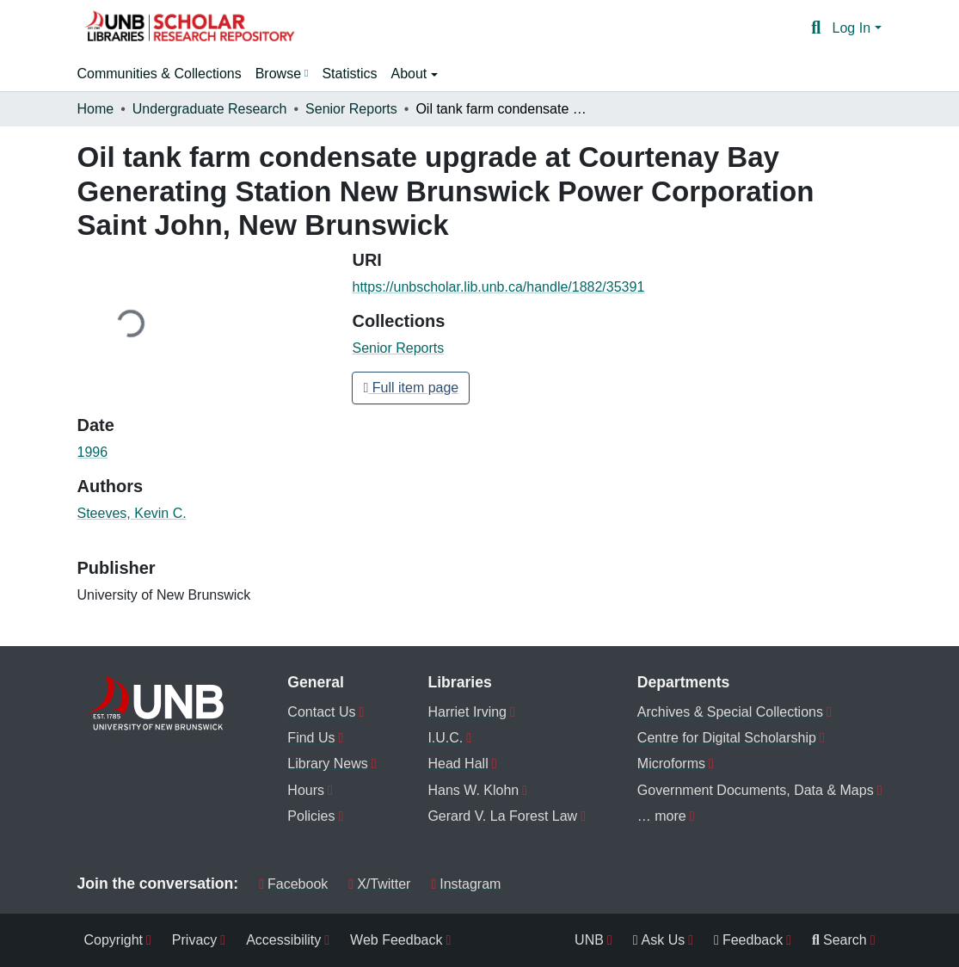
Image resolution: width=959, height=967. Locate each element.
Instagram (466, 884)
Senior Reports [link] (351, 109)
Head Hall (457, 763)
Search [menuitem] (839, 940)
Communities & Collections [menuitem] (159, 73)
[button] (189, 28)
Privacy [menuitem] (194, 940)
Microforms (671, 763)
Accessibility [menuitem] (283, 940)
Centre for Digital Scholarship (726, 737)
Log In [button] (854, 28)
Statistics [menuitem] (349, 73)
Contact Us (321, 712)
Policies (311, 816)
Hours (305, 790)
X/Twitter (379, 884)
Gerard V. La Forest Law (502, 816)
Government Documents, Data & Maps (755, 790)
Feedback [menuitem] (748, 940)
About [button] (410, 73)
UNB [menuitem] (589, 940)
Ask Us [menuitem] (659, 940)
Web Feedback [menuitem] (396, 940)
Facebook (293, 884)
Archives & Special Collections (730, 712)
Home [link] (95, 109)
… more (661, 816)
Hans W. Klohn (473, 790)
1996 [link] (92, 452)
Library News (327, 763)
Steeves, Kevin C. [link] (132, 513)
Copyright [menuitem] (113, 940)
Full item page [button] (410, 387)
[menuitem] (282, 74)
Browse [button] (278, 73)
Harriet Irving (467, 712)
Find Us (311, 737)
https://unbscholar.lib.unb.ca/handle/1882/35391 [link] (498, 287)
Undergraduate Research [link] (209, 109)
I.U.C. (445, 737)
